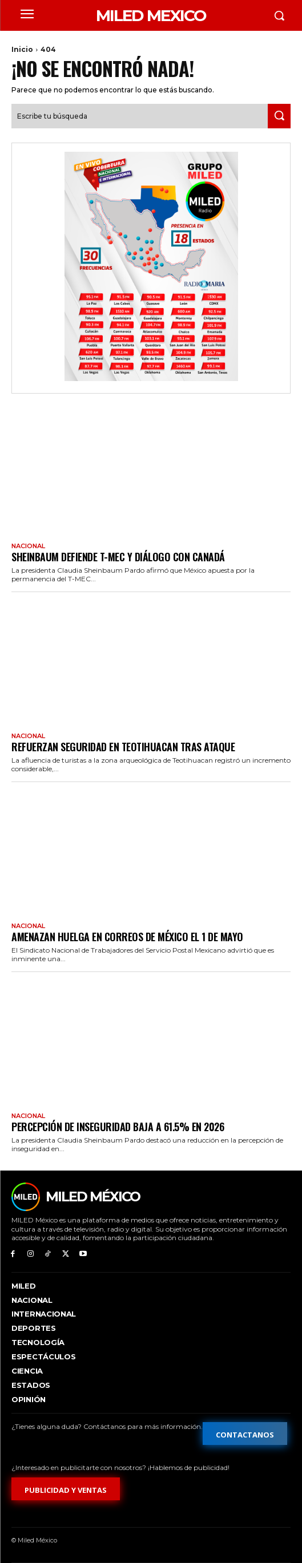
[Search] (279, 116)
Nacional (28, 546)
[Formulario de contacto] (245, 1433)
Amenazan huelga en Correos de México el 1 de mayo (127, 936)
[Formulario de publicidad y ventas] (65, 1488)
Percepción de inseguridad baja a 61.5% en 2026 (117, 1126)
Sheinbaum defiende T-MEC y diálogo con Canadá (118, 556)
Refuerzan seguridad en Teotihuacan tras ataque (123, 746)
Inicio (22, 49)
